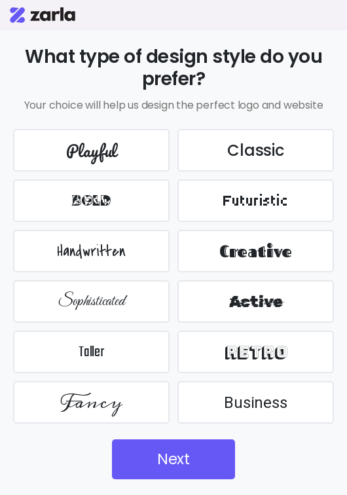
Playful (91, 150)
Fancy (91, 402)
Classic (255, 150)
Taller (91, 352)
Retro (256, 352)
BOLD (91, 200)
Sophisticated (91, 302)
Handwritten (91, 251)
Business (255, 403)
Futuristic (256, 201)
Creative (255, 251)
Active (256, 302)
